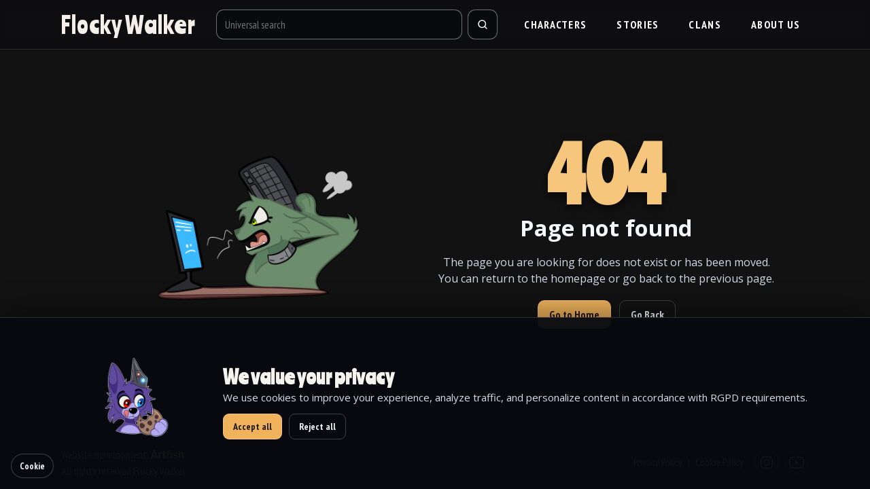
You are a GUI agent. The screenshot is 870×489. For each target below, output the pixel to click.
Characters (555, 24)
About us (775, 24)
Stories (637, 24)
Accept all (252, 426)
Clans (705, 24)
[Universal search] (339, 24)
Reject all (317, 426)
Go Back (647, 314)
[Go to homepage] (128, 24)
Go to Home (574, 314)
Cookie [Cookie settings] (32, 466)
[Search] (483, 24)
